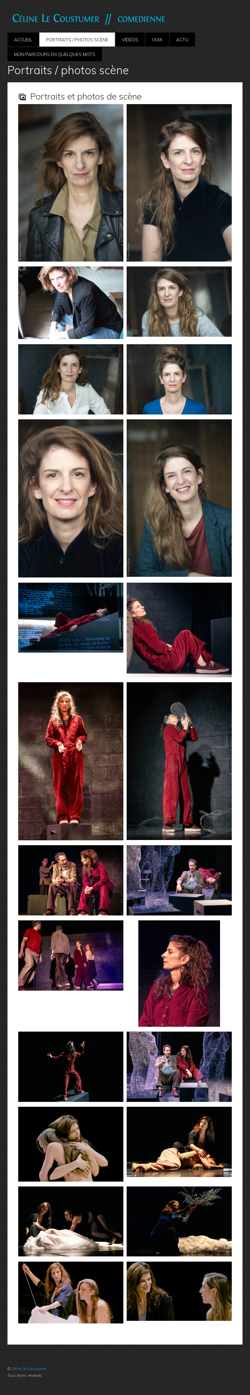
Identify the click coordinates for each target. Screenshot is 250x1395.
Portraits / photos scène (77, 39)
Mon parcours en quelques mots (54, 54)
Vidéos (130, 39)
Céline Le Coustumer (28, 1368)
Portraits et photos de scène (86, 96)
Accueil (23, 39)
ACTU (182, 39)
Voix (157, 39)
